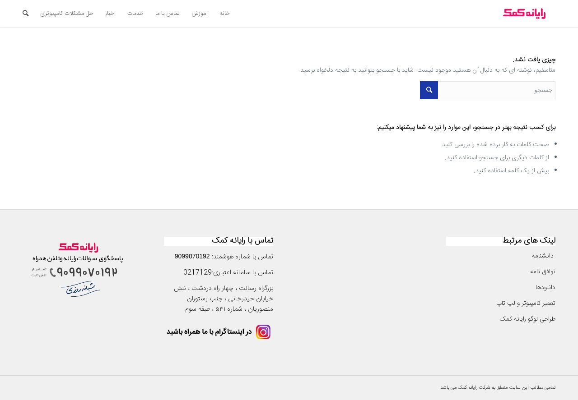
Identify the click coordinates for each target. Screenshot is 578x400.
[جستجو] (25, 13)
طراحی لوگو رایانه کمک (527, 319)
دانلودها (545, 287)
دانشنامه (543, 256)
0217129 (197, 272)
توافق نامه (541, 272)
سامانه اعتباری (232, 272)
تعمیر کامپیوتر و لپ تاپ (525, 303)
